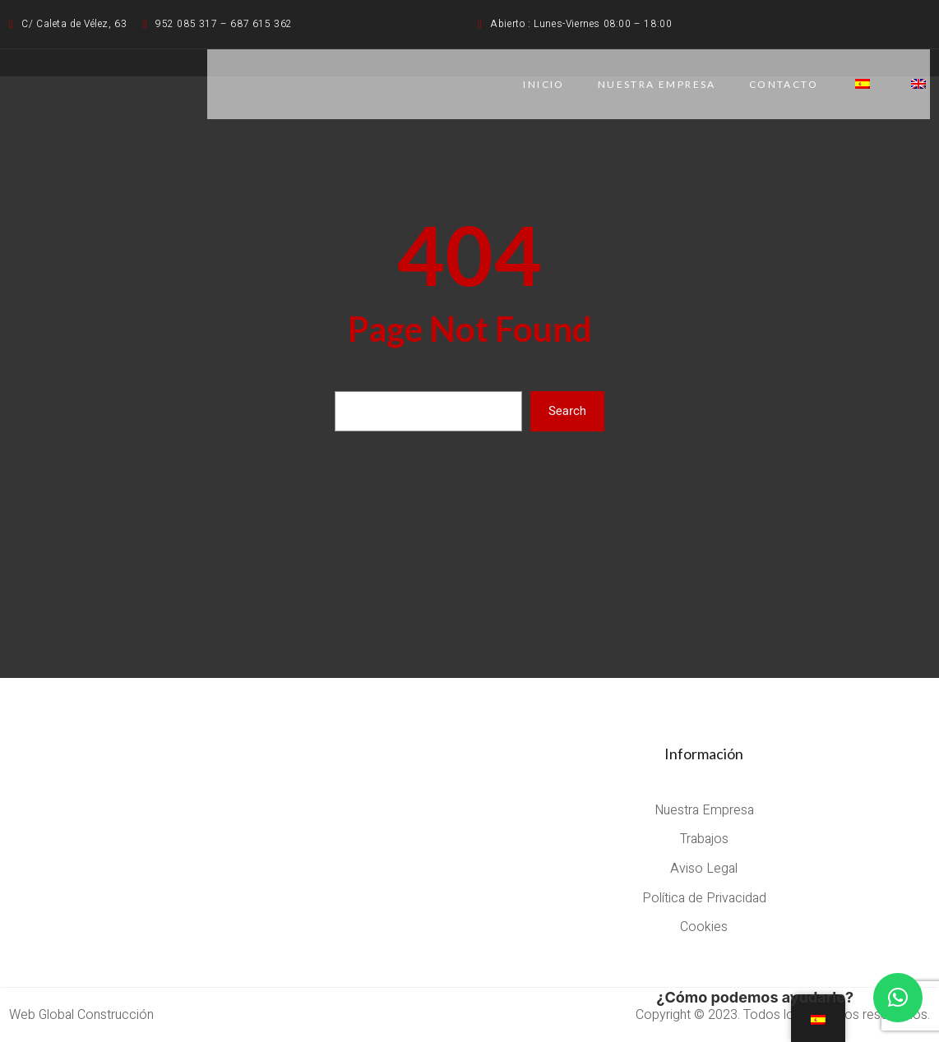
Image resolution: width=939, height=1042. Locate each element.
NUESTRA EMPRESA (657, 84)
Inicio (543, 84)
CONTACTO (783, 84)
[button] (898, 997)
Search (567, 410)
